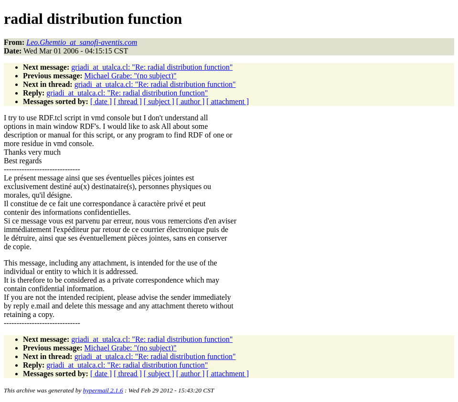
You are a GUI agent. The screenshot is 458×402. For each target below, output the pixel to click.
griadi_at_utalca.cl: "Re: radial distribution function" (152, 67)
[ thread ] (128, 101)
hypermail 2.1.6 (103, 390)
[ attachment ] (227, 101)
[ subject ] (159, 101)
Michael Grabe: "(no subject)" (131, 76)
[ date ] (101, 101)
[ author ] (190, 101)
